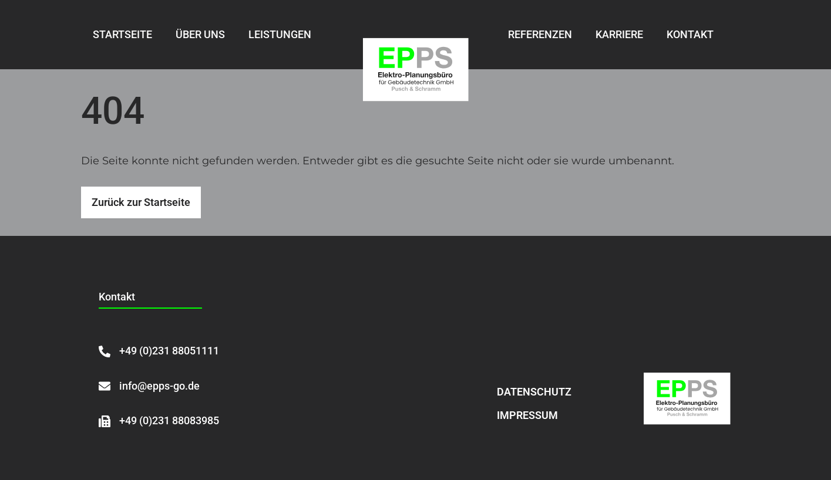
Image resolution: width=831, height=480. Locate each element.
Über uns (200, 34)
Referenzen (540, 34)
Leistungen (279, 34)
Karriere (619, 34)
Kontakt (690, 34)
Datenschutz (534, 392)
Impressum (527, 415)
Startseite (122, 34)
